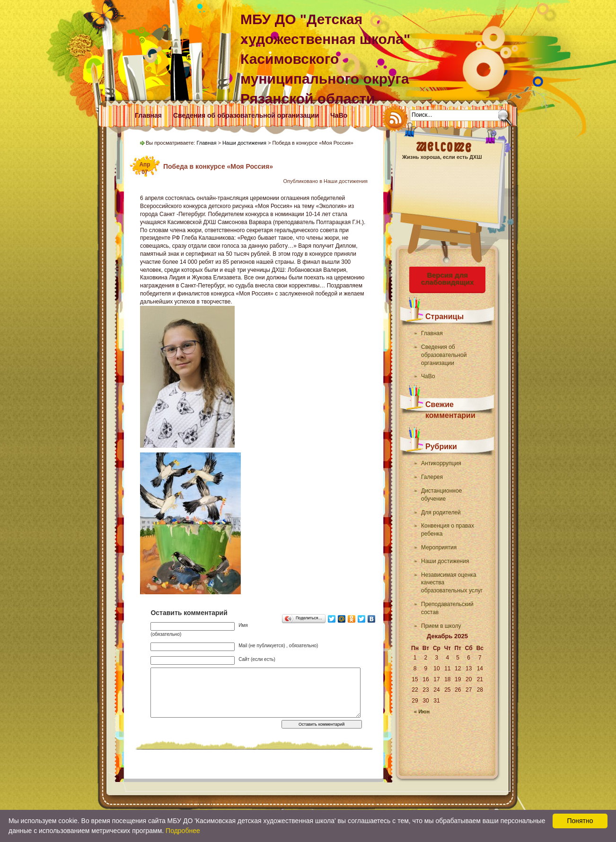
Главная (148, 115)
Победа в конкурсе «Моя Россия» (218, 166)
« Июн (422, 711)
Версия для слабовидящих (447, 278)
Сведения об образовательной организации (246, 115)
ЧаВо (338, 115)
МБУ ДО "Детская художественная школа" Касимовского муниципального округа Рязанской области (325, 58)
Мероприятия (439, 547)
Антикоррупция (441, 463)
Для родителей (441, 512)
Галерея (432, 477)
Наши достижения (445, 561)
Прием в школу (441, 626)
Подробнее (183, 830)
